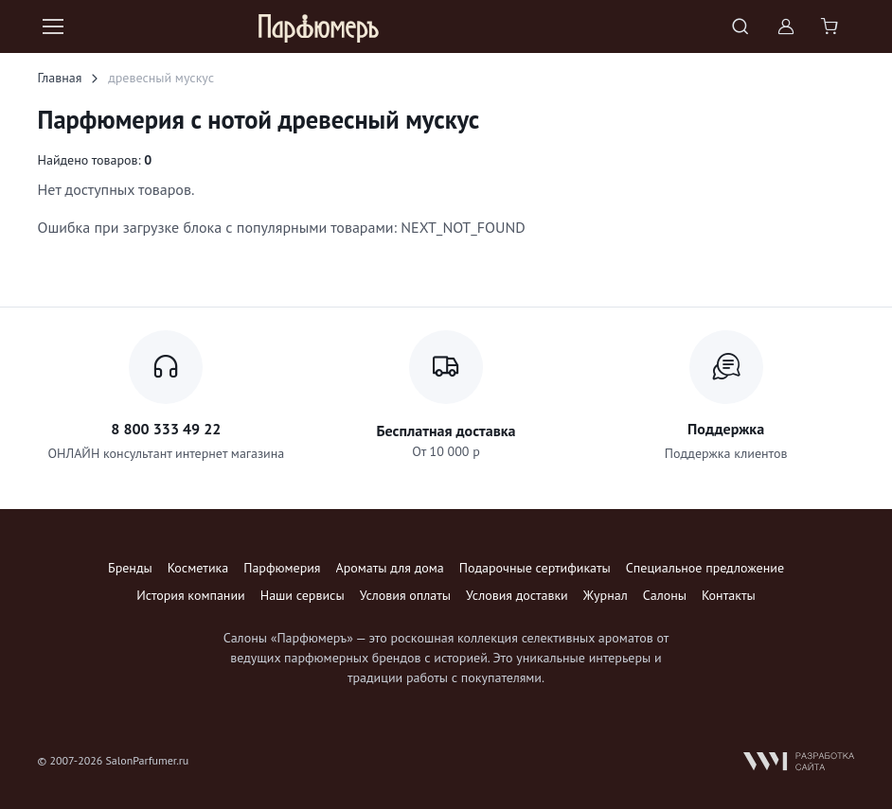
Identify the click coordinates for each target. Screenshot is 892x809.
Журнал (605, 595)
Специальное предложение (705, 567)
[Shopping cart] (831, 26)
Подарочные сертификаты (535, 567)
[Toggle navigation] (52, 26)
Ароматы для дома (390, 567)
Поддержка (725, 428)
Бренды (130, 567)
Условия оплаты (405, 595)
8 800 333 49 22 (166, 428)
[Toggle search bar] (740, 26)
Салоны (665, 595)
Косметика (198, 567)
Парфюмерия (281, 567)
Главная (60, 77)
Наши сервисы (302, 595)
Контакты (729, 595)
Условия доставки (517, 595)
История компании (190, 595)
